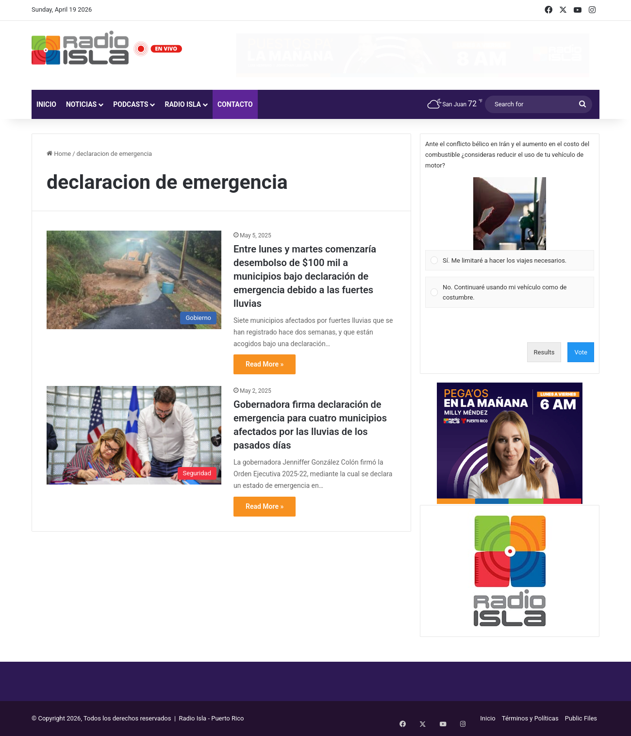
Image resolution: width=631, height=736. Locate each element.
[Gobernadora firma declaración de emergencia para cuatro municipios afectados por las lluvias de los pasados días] (134, 435)
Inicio (46, 104)
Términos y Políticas (530, 718)
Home (59, 153)
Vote (580, 352)
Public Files (581, 718)
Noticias (81, 104)
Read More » (264, 364)
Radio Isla (183, 104)
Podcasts (130, 104)
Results (544, 352)
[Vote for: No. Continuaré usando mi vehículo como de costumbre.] (510, 292)
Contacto (235, 104)
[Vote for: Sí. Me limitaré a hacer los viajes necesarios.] (510, 224)
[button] (509, 213)
